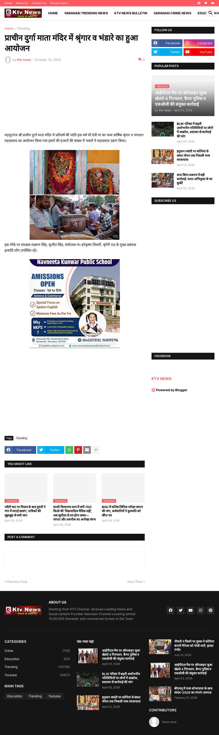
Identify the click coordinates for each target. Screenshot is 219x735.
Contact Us (39, 3)
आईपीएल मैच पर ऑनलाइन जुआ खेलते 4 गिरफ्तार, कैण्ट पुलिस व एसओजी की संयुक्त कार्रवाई (121, 654)
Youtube (37, 675)
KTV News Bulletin (130, 13)
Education (37, 659)
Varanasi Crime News (172, 13)
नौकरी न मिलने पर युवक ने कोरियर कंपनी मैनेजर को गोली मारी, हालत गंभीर (194, 645)
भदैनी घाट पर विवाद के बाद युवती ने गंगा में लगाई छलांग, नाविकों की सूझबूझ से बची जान (25, 511)
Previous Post (17, 582)
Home (8, 3)
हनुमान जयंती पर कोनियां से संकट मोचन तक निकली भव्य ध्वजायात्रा (193, 155)
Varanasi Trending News (86, 13)
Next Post (134, 582)
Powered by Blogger (169, 390)
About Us (22, 3)
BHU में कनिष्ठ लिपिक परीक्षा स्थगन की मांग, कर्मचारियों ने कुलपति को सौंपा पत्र (122, 511)
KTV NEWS (161, 378)
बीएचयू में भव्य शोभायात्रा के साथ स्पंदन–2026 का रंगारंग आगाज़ (193, 690)
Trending (23, 28)
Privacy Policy (59, 3)
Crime (37, 650)
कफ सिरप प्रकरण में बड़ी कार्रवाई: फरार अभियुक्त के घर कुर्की (194, 179)
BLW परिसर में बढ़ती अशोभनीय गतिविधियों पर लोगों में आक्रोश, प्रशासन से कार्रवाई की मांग (195, 130)
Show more (169, 722)
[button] (210, 13)
